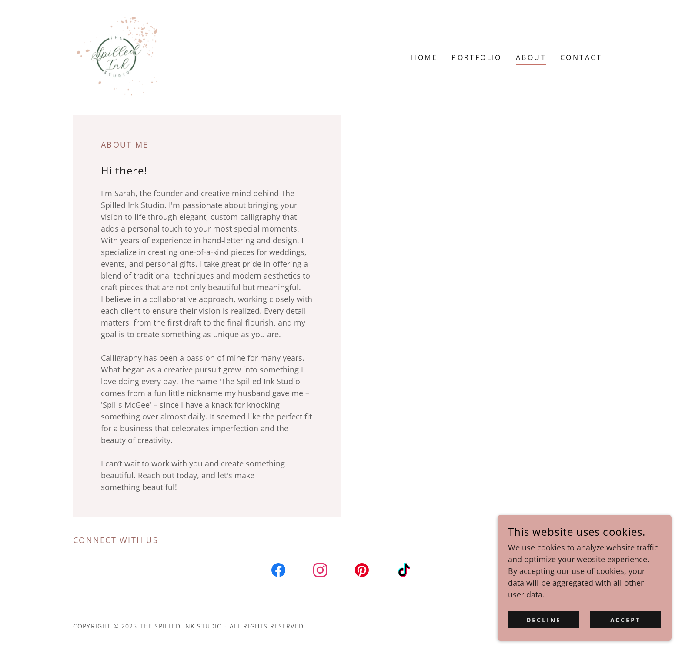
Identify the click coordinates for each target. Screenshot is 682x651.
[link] (116, 56)
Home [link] (424, 57)
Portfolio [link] (476, 57)
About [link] (531, 57)
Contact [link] (581, 57)
